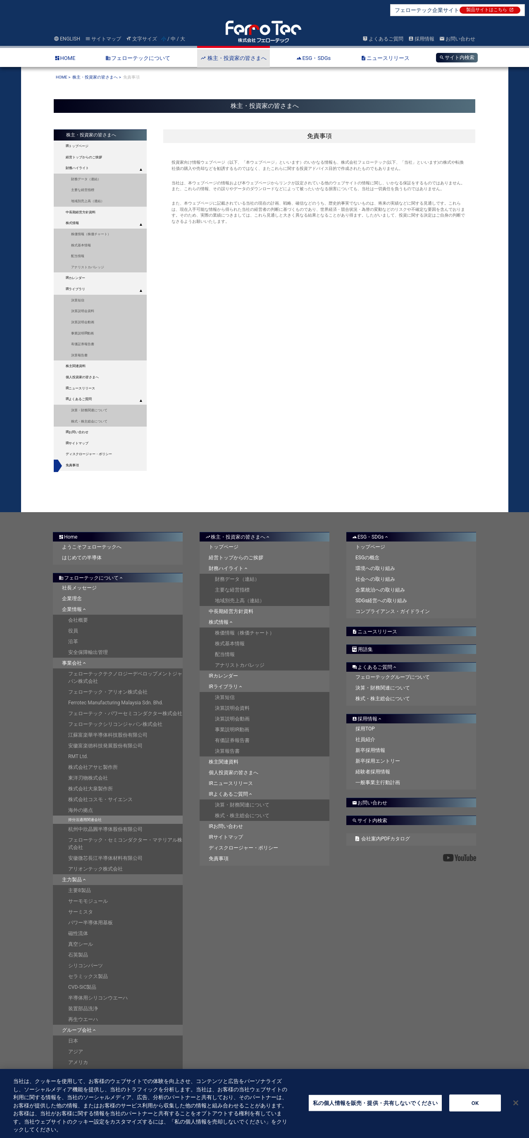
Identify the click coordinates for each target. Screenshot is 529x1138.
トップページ (223, 547)
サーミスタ (80, 912)
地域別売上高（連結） (87, 201)
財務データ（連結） (86, 179)
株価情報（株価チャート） (91, 234)
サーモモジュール (88, 901)
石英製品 (78, 955)
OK (475, 1111)
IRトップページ (77, 146)
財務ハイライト (77, 168)
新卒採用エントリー (377, 761)
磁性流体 (78, 933)
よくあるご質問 (382, 39)
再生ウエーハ (83, 1019)
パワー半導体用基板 (90, 923)
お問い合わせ (457, 39)
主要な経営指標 (82, 190)
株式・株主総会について (89, 421)
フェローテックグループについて (392, 677)
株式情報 (72, 223)
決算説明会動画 (82, 322)
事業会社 (74, 663)
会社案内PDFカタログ (382, 839)
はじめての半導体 (82, 558)
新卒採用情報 (370, 750)
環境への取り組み (375, 568)
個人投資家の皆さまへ (233, 772)
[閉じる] (516, 1111)
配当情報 (77, 256)
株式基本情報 (81, 245)
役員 (73, 631)
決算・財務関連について (89, 410)
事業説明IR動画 (82, 333)
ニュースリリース (374, 632)
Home (68, 537)
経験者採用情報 (372, 772)
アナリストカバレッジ (87, 267)
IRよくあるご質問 (79, 399)
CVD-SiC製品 (82, 987)
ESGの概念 (367, 558)
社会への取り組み (375, 579)
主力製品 (74, 880)
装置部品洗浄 (83, 1009)
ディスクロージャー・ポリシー (89, 454)
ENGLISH (67, 39)
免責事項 (72, 465)
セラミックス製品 (88, 976)
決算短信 (77, 300)
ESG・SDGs (370, 537)
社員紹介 (365, 739)
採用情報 (421, 39)
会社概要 (78, 620)
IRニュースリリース (80, 388)
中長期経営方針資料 (80, 212)
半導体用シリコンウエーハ (98, 998)
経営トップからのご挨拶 (236, 558)
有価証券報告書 (82, 344)
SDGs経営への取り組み (381, 601)
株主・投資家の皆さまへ (238, 537)
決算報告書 (79, 355)
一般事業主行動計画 (377, 782)
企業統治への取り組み (380, 590)
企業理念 (72, 598)
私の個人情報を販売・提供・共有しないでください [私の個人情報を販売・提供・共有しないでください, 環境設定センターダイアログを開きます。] (375, 1111)
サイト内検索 (456, 57)
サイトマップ (103, 39)
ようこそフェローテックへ (92, 547)
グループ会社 (79, 1030)
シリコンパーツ (85, 966)
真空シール (80, 944)
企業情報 (74, 609)
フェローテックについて (91, 578)
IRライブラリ (75, 289)
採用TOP (365, 729)
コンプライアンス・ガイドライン (392, 611)
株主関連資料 (223, 762)
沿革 (73, 641)
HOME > (63, 77)
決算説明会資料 (82, 311)
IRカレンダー (75, 278)
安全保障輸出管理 (88, 652)
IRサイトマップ (77, 443)
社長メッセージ (79, 588)
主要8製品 (79, 890)
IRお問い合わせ (77, 432)
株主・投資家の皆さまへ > (96, 77)
